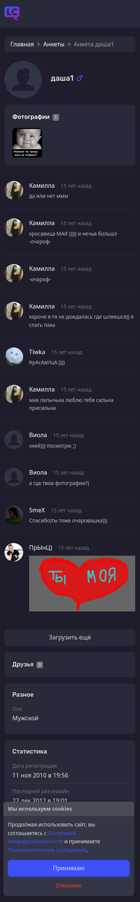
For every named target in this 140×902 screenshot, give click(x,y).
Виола (38, 435)
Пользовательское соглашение (47, 849)
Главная (22, 44)
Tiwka (37, 352)
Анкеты (53, 44)
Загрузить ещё (70, 637)
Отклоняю (69, 885)
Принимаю (68, 868)
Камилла (42, 185)
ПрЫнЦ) (40, 547)
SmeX (37, 510)
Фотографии (31, 116)
